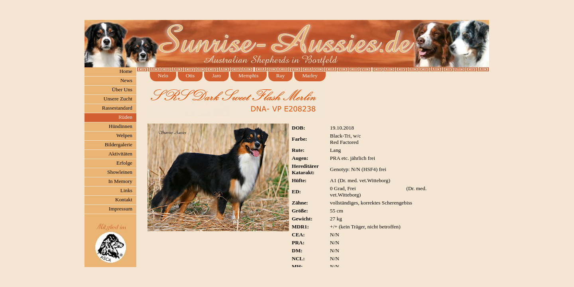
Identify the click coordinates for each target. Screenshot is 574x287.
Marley (310, 76)
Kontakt (123, 199)
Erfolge (124, 163)
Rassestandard (117, 108)
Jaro (216, 76)
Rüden (125, 117)
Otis (190, 76)
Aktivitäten (120, 154)
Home (125, 71)
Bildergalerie (118, 144)
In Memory (120, 181)
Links (126, 190)
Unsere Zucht (118, 99)
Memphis (248, 76)
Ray (280, 76)
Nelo (163, 76)
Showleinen (119, 172)
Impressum (120, 209)
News (126, 80)
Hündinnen (120, 126)
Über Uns (122, 89)
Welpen (124, 135)
